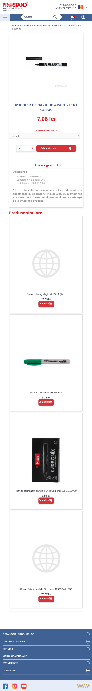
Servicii (8, 649)
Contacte (9, 670)
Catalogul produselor (18, 634)
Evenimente (10, 663)
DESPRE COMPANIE (14, 641)
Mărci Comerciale (15, 656)
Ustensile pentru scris (59, 25)
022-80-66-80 (68, 5)
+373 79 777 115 (66, 8)
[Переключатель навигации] (5, 17)
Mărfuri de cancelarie (35, 25)
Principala (17, 25)
